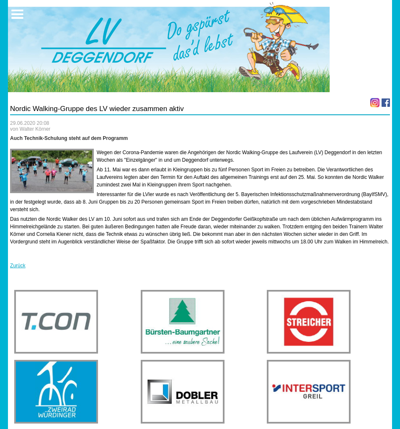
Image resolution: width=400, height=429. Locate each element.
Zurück (18, 266)
